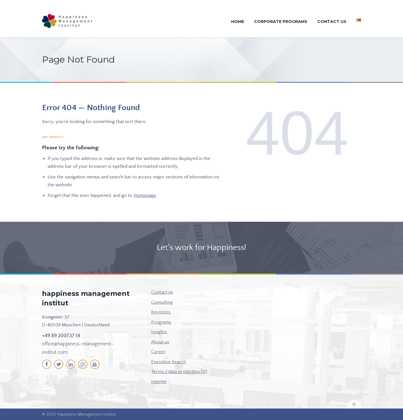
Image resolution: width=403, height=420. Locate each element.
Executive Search (168, 361)
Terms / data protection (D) (179, 371)
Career (158, 351)
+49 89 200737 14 (61, 336)
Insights (159, 331)
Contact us (331, 21)
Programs (161, 322)
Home (237, 21)
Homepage (144, 195)
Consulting (162, 302)
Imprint (158, 381)
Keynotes (161, 312)
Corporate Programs (280, 21)
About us (160, 342)
